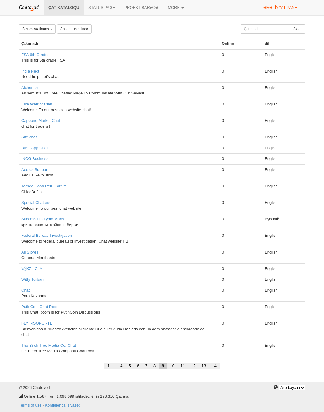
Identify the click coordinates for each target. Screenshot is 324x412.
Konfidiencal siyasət (62, 405)
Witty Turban (32, 279)
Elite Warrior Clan (36, 104)
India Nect (30, 71)
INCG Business (34, 158)
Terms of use (30, 405)
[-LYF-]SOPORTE (36, 323)
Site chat (29, 137)
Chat (25, 290)
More (176, 7)
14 (214, 366)
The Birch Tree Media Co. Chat (48, 345)
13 (204, 366)
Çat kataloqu (63, 7)
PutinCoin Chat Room (40, 306)
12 (193, 366)
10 (172, 366)
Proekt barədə (141, 7)
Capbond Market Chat (40, 120)
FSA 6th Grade (34, 54)
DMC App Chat (34, 148)
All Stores (29, 252)
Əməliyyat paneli (282, 7)
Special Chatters (35, 202)
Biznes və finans (37, 29)
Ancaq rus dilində (74, 29)
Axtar (297, 29)
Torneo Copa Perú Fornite (44, 186)
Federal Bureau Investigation (46, 235)
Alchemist (29, 87)
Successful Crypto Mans (42, 219)
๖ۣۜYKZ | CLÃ (31, 268)
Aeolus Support (34, 169)
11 (183, 366)
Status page (101, 7)
